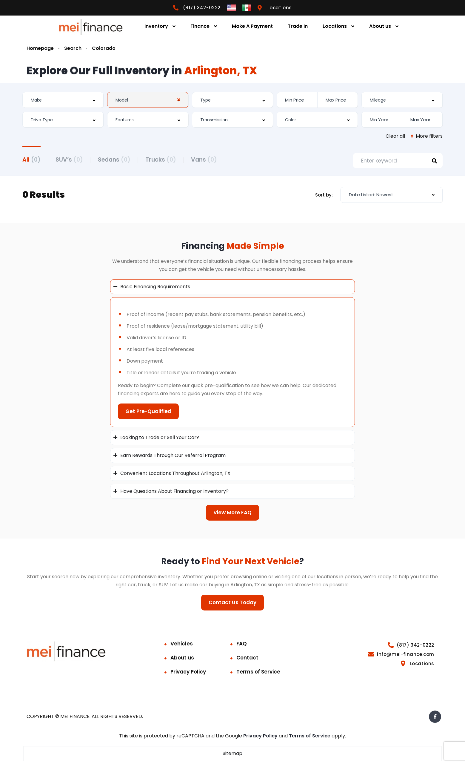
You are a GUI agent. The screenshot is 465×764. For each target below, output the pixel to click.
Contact (247, 657)
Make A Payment (252, 26)
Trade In (298, 26)
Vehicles (181, 643)
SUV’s (69, 160)
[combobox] (63, 100)
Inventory (156, 26)
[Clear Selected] (178, 99)
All (31, 160)
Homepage (40, 48)
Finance (200, 26)
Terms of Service (258, 671)
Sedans (114, 160)
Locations (335, 26)
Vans (204, 160)
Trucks (160, 160)
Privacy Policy (188, 671)
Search (72, 48)
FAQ (241, 643)
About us (380, 26)
